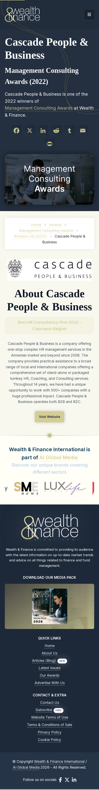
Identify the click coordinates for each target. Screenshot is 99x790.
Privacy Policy (49, 732)
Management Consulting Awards (39, 108)
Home (36, 225)
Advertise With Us (50, 683)
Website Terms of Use (49, 717)
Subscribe (44, 710)
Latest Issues (49, 668)
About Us (49, 653)
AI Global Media (58, 457)
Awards (55, 225)
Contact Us (49, 702)
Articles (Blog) (44, 660)
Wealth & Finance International (59, 761)
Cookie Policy (49, 740)
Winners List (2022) (30, 236)
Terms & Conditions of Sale (49, 725)
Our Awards (49, 675)
